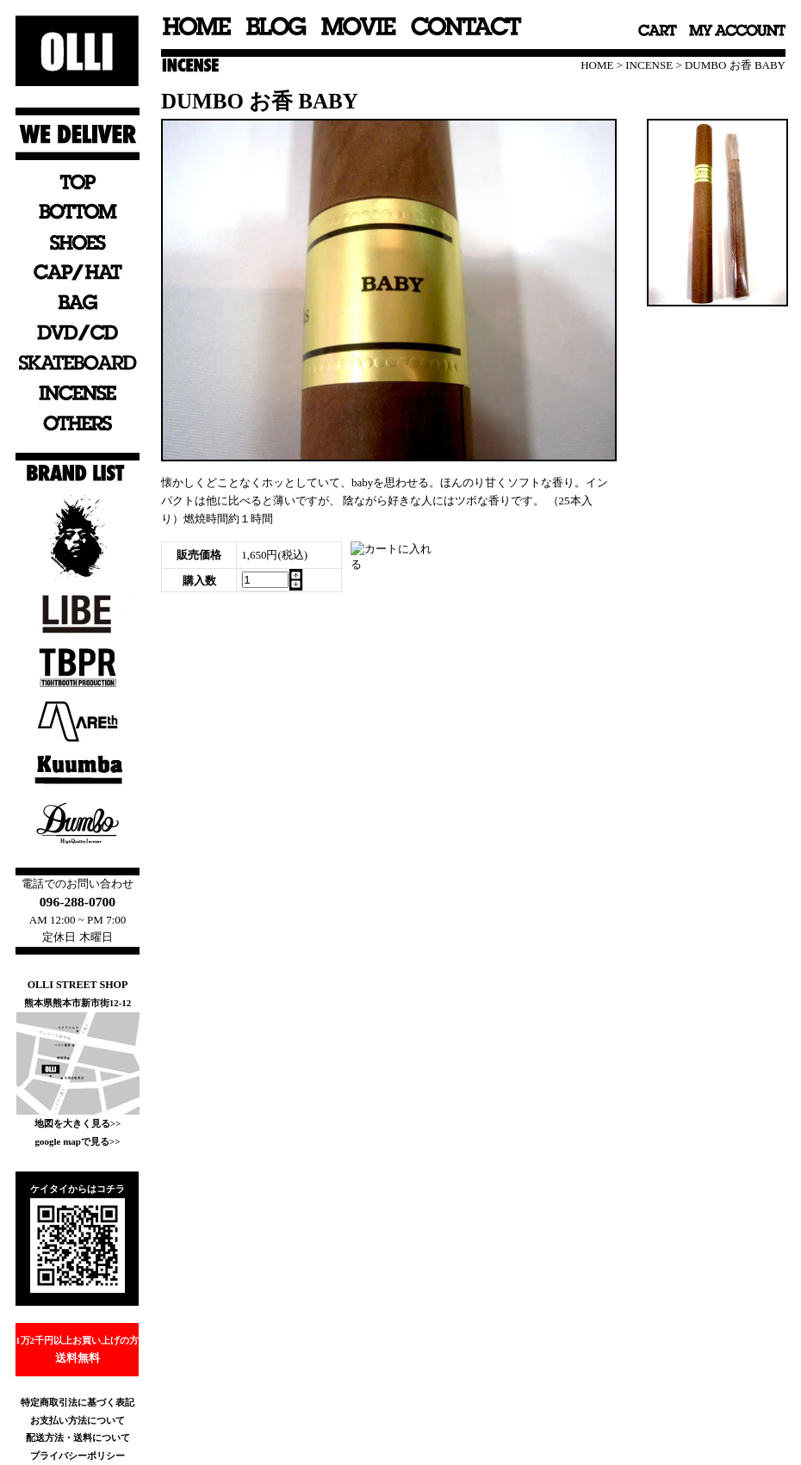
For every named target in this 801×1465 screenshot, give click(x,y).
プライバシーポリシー (77, 1455)
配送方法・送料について (78, 1437)
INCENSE (649, 65)
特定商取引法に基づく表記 (77, 1402)
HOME (597, 65)
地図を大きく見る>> (77, 1123)
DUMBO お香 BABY (735, 65)
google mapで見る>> (77, 1141)
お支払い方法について (77, 1420)
